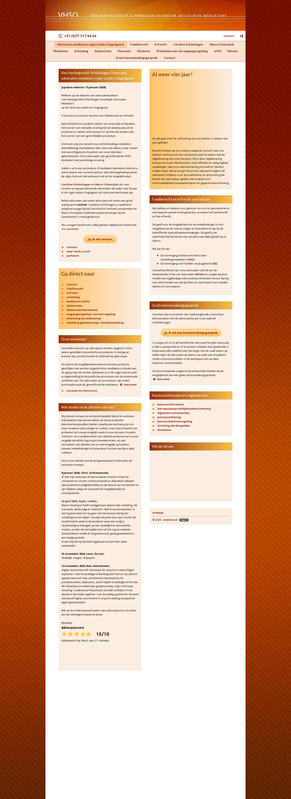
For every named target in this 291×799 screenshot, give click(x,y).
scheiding (73, 297)
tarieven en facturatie (81, 390)
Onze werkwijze (73, 339)
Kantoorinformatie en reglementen (180, 395)
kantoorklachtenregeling (174, 421)
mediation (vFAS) (77, 301)
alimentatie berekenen (82, 310)
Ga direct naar (78, 273)
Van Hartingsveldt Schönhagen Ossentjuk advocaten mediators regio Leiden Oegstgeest (97, 75)
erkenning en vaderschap (83, 318)
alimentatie (74, 305)
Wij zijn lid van (163, 446)
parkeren (72, 255)
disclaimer (164, 430)
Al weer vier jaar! (172, 74)
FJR (215, 263)
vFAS (191, 259)
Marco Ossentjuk (106, 184)
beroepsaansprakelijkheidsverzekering (184, 408)
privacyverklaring (169, 417)
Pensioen (58, 746)
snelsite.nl (170, 520)
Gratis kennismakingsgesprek (175, 305)
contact (229, 36)
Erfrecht (58, 718)
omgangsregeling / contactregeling (90, 314)
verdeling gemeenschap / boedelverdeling (95, 322)
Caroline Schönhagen (76, 184)
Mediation (59, 732)
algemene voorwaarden (173, 413)
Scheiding (59, 737)
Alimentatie (60, 742)
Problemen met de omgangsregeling (79, 756)
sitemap (157, 512)
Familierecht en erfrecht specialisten (181, 199)
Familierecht (61, 714)
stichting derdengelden (173, 425)
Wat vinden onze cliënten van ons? (88, 407)
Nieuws (57, 765)
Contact (57, 774)
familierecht (74, 288)
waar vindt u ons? (78, 251)
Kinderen (58, 751)
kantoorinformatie (170, 404)
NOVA (199, 274)
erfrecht (72, 293)
